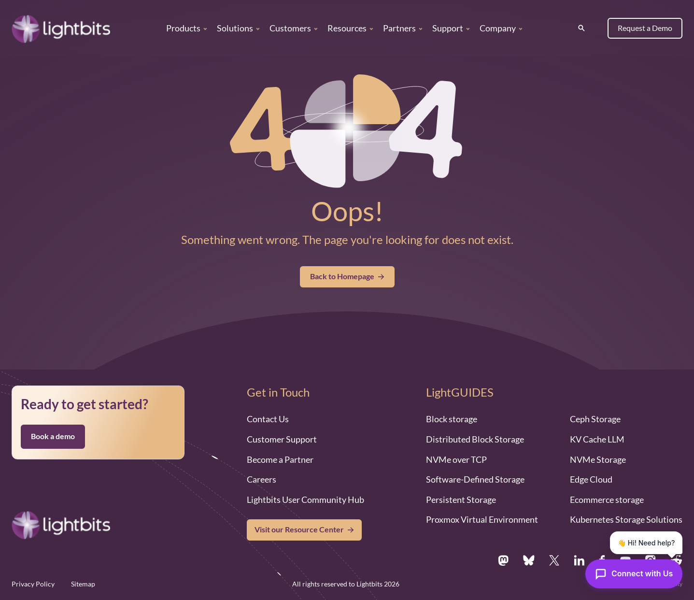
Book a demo (53, 436)
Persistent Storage (461, 499)
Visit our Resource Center (299, 529)
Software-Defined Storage (475, 479)
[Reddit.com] (676, 560)
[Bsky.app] (529, 560)
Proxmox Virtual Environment (482, 519)
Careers (261, 479)
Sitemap (83, 584)
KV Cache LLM (597, 439)
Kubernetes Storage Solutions (626, 519)
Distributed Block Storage (475, 439)
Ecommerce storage (607, 499)
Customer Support (282, 439)
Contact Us (268, 419)
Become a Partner (280, 459)
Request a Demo (645, 28)
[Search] (581, 28)
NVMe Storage (598, 459)
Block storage (451, 419)
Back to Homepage (347, 276)
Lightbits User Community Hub (305, 499)
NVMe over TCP (456, 459)
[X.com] (554, 560)
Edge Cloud (591, 479)
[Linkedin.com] (579, 560)
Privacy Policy (33, 584)
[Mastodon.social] (503, 560)
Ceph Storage (595, 419)
